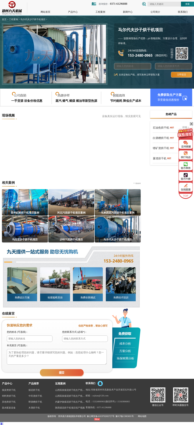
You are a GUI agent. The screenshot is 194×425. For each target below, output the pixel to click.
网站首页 (45, 12)
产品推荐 (33, 383)
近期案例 (60, 383)
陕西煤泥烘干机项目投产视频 (70, 408)
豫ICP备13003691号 (124, 416)
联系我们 (183, 12)
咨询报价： (109, 3)
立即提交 (181, 74)
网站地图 (142, 416)
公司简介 (155, 12)
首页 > (5, 19)
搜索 (187, 4)
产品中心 (73, 12)
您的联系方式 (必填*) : (74, 332)
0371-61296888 (104, 407)
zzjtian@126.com (100, 395)
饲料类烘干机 (9, 396)
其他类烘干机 (9, 402)
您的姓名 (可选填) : (17, 332)
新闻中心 (128, 12)
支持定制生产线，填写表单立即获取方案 (139, 74)
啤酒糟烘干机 (35, 402)
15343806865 (123, 401)
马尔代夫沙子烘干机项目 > (33, 19)
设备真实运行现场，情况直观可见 (121, 116)
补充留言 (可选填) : (17, 345)
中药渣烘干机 (35, 396)
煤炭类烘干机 (9, 390)
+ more (137, 183)
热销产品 (171, 114)
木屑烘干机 (34, 408)
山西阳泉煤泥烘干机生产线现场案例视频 (70, 390)
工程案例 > (14, 19)
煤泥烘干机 (34, 390)
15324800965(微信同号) (104, 401)
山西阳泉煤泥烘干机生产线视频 (70, 396)
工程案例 (100, 12)
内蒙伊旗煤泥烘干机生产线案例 (70, 402)
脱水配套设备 (9, 408)
